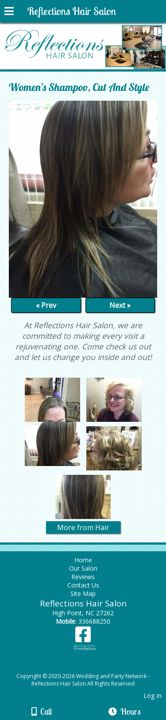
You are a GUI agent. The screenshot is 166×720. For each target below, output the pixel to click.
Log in (152, 695)
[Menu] (9, 12)
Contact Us (83, 585)
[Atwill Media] (90, 666)
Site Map (83, 593)
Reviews (83, 576)
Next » (120, 305)
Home (83, 560)
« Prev (46, 305)
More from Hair (83, 527)
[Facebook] (83, 638)
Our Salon (83, 568)
